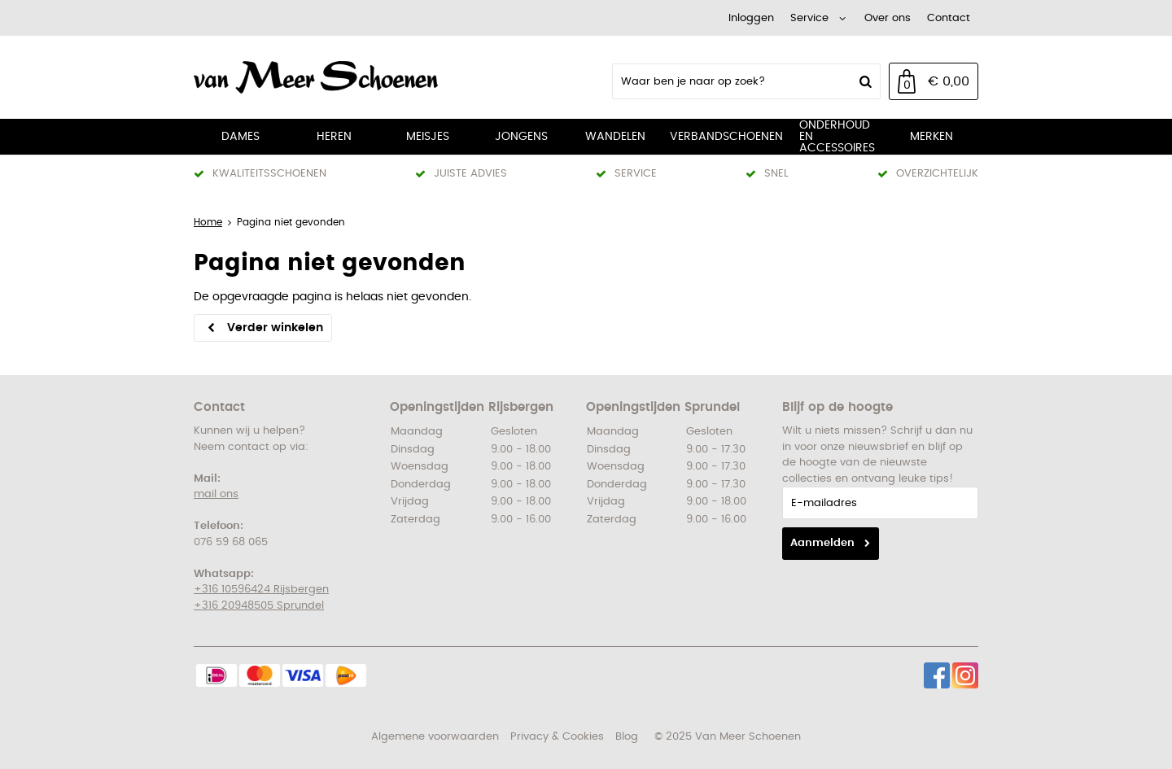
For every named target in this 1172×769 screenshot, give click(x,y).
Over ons (887, 18)
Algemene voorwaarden (435, 737)
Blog (626, 737)
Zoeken (863, 81)
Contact (948, 18)
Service (809, 18)
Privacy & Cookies (557, 737)
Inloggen (751, 18)
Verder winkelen (275, 328)
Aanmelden (822, 543)
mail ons (216, 494)
